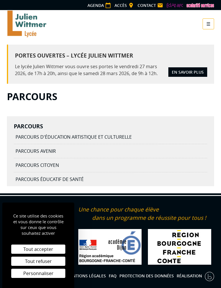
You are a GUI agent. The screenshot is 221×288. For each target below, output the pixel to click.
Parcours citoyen (37, 165)
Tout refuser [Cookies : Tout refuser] (38, 261)
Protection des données (146, 276)
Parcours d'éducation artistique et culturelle (74, 137)
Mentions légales (86, 276)
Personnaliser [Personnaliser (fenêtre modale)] (38, 273)
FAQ (113, 276)
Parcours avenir (36, 151)
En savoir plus (188, 72)
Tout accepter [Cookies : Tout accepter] (38, 249)
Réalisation (190, 276)
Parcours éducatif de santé (50, 179)
